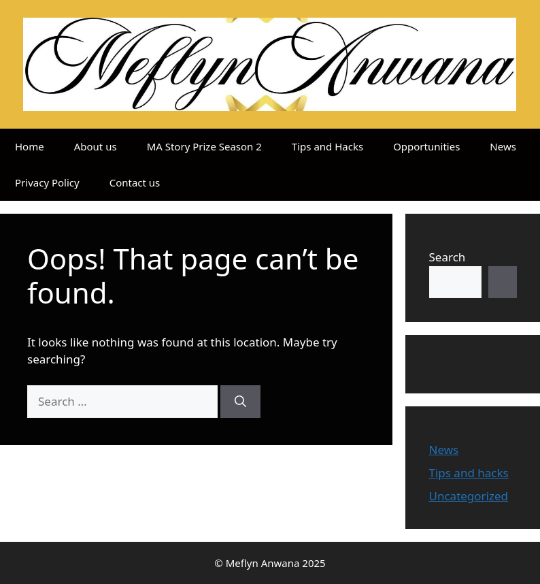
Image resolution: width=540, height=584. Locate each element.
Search (447, 257)
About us (95, 146)
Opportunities (426, 146)
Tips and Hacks (327, 146)
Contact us (135, 182)
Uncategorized (469, 496)
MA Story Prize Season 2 (204, 146)
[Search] (240, 401)
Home (29, 146)
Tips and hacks (469, 473)
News (503, 146)
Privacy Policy (47, 182)
